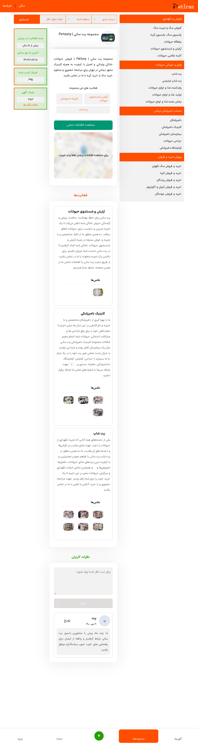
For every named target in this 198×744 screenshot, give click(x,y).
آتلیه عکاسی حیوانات (169, 56)
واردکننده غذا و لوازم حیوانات (165, 88)
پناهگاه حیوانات (172, 42)
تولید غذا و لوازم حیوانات (166, 95)
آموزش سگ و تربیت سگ (167, 28)
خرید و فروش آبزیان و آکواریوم (164, 187)
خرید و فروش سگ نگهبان (166, 166)
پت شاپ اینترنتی (171, 81)
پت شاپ (176, 74)
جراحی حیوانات (172, 141)
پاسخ (64, 622)
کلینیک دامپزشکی (171, 127)
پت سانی (89, 263)
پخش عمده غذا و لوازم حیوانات (163, 102)
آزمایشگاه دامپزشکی (170, 148)
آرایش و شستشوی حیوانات (166, 49)
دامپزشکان (175, 120)
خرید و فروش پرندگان (169, 180)
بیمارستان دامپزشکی (170, 134)
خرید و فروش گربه (170, 173)
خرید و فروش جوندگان (168, 194)
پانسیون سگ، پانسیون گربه (166, 35)
